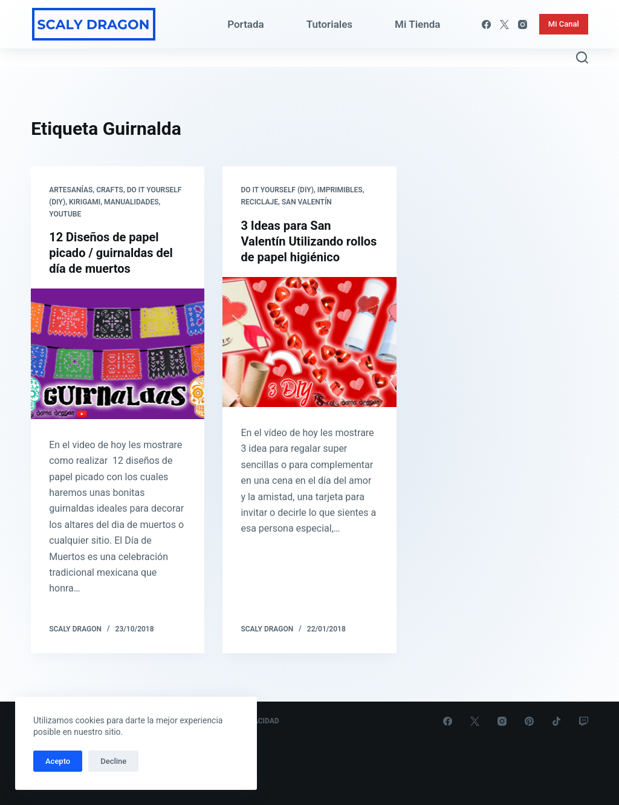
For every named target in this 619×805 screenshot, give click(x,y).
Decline (113, 761)
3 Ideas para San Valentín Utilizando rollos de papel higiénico (309, 241)
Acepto (57, 761)
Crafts (109, 190)
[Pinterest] (529, 721)
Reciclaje (259, 202)
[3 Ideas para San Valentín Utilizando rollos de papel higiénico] (309, 342)
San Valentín (307, 202)
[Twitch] (583, 721)
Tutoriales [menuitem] (329, 24)
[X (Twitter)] (504, 24)
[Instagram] (522, 24)
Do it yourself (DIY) (277, 190)
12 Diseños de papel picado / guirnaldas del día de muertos (111, 253)
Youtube (65, 214)
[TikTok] (556, 721)
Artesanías (70, 190)
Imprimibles (340, 190)
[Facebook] (486, 24)
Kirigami (84, 202)
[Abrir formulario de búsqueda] (582, 57)
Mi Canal (563, 23)
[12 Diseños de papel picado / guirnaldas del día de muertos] (117, 353)
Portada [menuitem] (245, 24)
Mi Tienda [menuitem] (417, 24)
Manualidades (131, 202)
